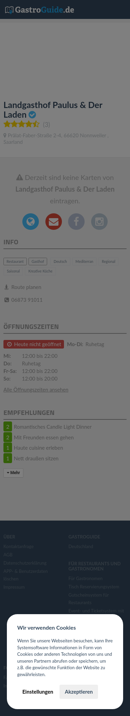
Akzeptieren (79, 691)
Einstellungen (37, 691)
